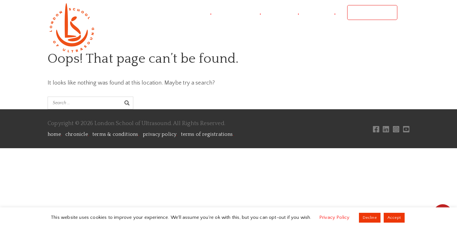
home (55, 134)
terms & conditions (115, 134)
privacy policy (160, 134)
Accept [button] (394, 217)
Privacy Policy (335, 217)
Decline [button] (370, 217)
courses (286, 12)
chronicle (77, 134)
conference (242, 12)
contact (323, 12)
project (199, 12)
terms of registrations (207, 134)
